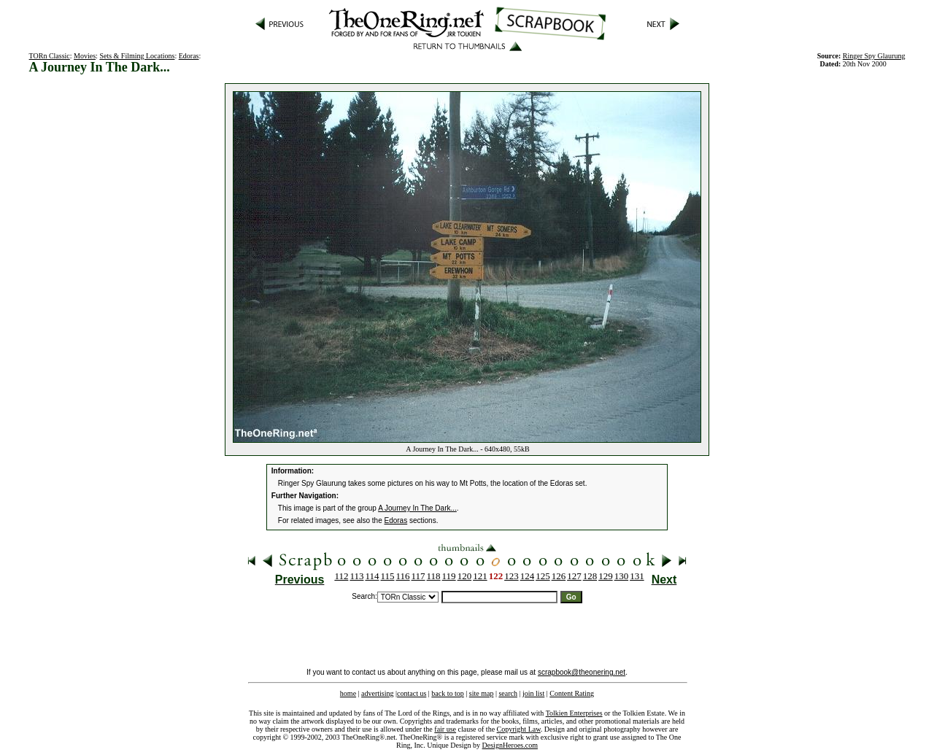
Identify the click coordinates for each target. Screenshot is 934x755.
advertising (377, 693)
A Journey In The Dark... (417, 508)
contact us (411, 693)
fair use (445, 729)
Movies (85, 56)
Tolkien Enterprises (574, 713)
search (507, 693)
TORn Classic (49, 56)
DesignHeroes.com (510, 745)
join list (533, 693)
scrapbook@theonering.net (581, 672)
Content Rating (571, 693)
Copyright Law (519, 729)
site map (481, 693)
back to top (447, 693)
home (348, 693)
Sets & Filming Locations (136, 56)
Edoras (189, 56)
